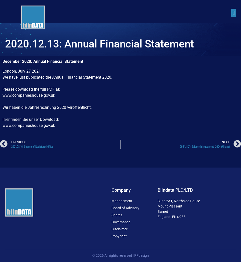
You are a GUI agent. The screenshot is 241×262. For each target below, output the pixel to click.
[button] (233, 13)
